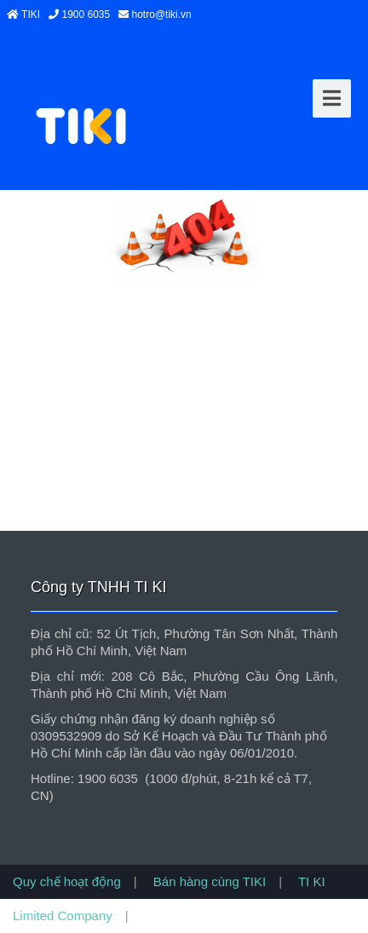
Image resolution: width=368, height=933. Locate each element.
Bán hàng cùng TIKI (208, 881)
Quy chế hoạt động (67, 881)
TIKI (29, 14)
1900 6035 (84, 14)
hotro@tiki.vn (160, 14)
